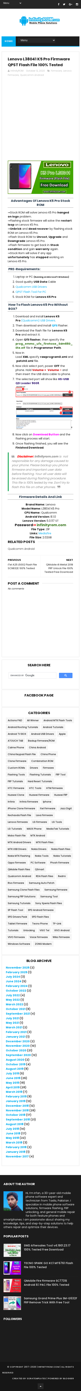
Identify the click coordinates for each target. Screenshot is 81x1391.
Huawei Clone (16, 795)
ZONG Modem (43, 944)
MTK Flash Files (44, 842)
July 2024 (13, 977)
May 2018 (12, 1138)
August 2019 (15, 1069)
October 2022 (16, 991)
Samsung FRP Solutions (22, 896)
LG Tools (57, 822)
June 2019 (13, 1078)
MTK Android (37, 835)
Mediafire (45, 533)
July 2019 (12, 1073)
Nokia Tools (42, 855)
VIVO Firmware (16, 937)
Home (9, 41)
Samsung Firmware (55, 889)
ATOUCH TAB (15, 740)
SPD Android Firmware (41, 910)
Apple (62, 734)
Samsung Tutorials (19, 903)
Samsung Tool (49, 896)
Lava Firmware (44, 815)
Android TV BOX (17, 734)
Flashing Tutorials (40, 774)
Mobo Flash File (17, 835)
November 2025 (18, 968)
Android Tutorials (53, 727)
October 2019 (15, 1064)
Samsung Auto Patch (41, 883)
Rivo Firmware (16, 883)
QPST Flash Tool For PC (31, 292)
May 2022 (13, 1000)
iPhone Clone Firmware (21, 808)
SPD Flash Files (40, 916)
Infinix (11, 801)
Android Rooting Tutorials (23, 727)
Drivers (34, 767)
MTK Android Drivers (19, 842)
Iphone (47, 801)
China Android (37, 747)
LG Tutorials (15, 828)
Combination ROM (42, 761)
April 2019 (13, 1087)
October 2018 (15, 1115)
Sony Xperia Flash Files (48, 903)
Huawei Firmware (39, 795)
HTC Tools (35, 788)
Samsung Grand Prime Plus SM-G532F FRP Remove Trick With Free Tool (50, 1300)
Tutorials (13, 930)
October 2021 (15, 1009)
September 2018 (18, 1119)
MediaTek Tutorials (57, 828)
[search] (31, 675)
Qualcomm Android (32, 75)
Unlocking (29, 930)
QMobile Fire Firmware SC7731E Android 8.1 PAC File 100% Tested (46, 1283)
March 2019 (14, 1092)
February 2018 (16, 1147)
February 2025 (16, 972)
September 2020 (18, 1055)
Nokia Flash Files (60, 849)
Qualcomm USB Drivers (31, 287)
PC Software (38, 862)
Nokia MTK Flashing (19, 855)
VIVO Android (62, 930)
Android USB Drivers (42, 734)
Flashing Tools (16, 774)
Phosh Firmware (59, 862)
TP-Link (57, 923)
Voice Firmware (39, 937)
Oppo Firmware (17, 862)
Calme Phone (16, 747)
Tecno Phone (40, 923)
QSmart (39, 869)
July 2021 (12, 1018)
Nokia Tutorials (62, 855)
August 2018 (15, 1124)
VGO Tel (44, 930)
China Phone (48, 754)
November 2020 (18, 1046)
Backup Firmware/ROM (41, 740)
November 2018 (17, 1110)
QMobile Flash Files (19, 869)
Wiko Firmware (61, 937)
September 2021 (18, 1014)
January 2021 (15, 1037)
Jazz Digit (66, 808)
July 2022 (13, 995)
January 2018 (15, 1152)
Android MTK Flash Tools (58, 720)
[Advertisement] (40, 120)
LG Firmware (40, 822)
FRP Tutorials (15, 781)
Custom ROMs (16, 767)
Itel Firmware (47, 808)
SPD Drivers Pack (17, 916)
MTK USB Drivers (17, 849)
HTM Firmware (54, 788)
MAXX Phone (34, 828)
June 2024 (13, 981)
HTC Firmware (16, 788)
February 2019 (16, 1096)
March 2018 (14, 1142)
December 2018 (17, 1106)
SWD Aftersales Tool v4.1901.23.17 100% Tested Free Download (47, 1247)
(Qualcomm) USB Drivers (38, 320)
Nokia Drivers (38, 849)
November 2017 (17, 1156)
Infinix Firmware (29, 801)
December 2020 (18, 1041)
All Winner (33, 720)
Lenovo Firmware (18, 822)
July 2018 (12, 1129)
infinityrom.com (48, 1366)
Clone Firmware (17, 761)
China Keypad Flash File (22, 754)
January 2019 (15, 1101)
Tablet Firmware (17, 923)
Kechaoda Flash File (19, 815)
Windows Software (19, 944)
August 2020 (15, 1060)
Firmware (56, 70)
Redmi (62, 876)
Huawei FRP (60, 795)
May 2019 (12, 1083)
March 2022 (14, 1004)
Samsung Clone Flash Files (24, 889)
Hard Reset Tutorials (40, 781)
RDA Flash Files (44, 876)
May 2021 (12, 1023)
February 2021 (16, 1032)
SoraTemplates (36, 1378)
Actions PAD (15, 720)
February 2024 (17, 986)
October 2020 (16, 1050)
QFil (54, 325)
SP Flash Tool (15, 910)
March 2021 (14, 1027)
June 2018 (13, 1133)
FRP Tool (60, 774)
